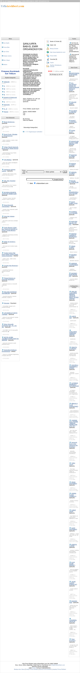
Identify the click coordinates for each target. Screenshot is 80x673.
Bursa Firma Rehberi (45, 669)
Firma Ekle (6, 47)
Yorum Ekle (53, 55)
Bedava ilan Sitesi (19, 669)
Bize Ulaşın (6, 60)
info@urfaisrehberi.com (58, 665)
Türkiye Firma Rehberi (31, 669)
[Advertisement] (51, 19)
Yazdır (52, 62)
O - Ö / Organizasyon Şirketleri (33, 131)
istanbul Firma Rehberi (59, 669)
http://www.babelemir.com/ (57, 52)
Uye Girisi (6, 51)
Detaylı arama (7, 56)
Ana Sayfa (6, 43)
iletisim (5, 64)
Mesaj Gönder (54, 48)
